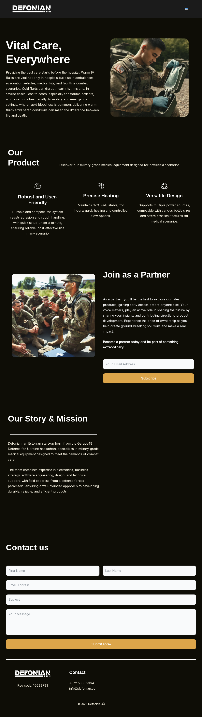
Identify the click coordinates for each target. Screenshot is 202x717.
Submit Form (101, 644)
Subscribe (148, 378)
